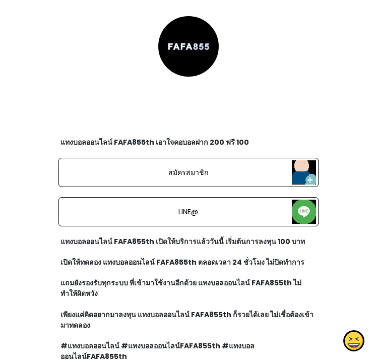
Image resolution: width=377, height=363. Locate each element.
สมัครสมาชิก (188, 172)
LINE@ (188, 212)
